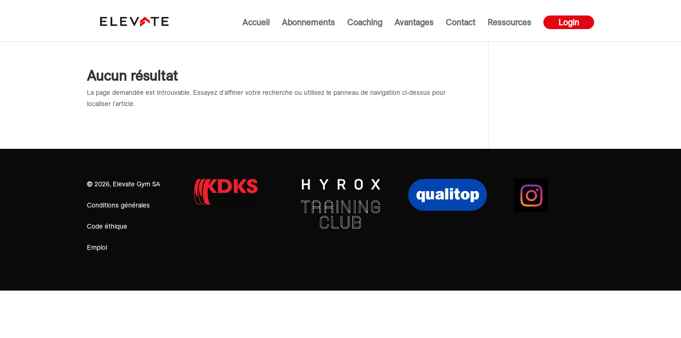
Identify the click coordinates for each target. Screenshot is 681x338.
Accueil (256, 23)
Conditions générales (118, 205)
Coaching (364, 23)
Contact (460, 23)
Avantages (414, 23)
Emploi (97, 247)
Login (568, 22)
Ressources (509, 23)
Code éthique (107, 226)
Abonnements (308, 23)
